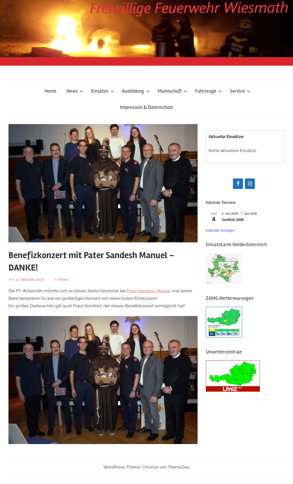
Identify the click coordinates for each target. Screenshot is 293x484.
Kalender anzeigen (220, 230)
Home (51, 91)
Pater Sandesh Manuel (149, 290)
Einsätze (102, 91)
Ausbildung (135, 91)
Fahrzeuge (208, 91)
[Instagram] (250, 183)
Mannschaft (172, 91)
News (75, 91)
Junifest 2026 (233, 220)
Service (240, 91)
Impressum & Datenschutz (146, 107)
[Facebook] (238, 183)
